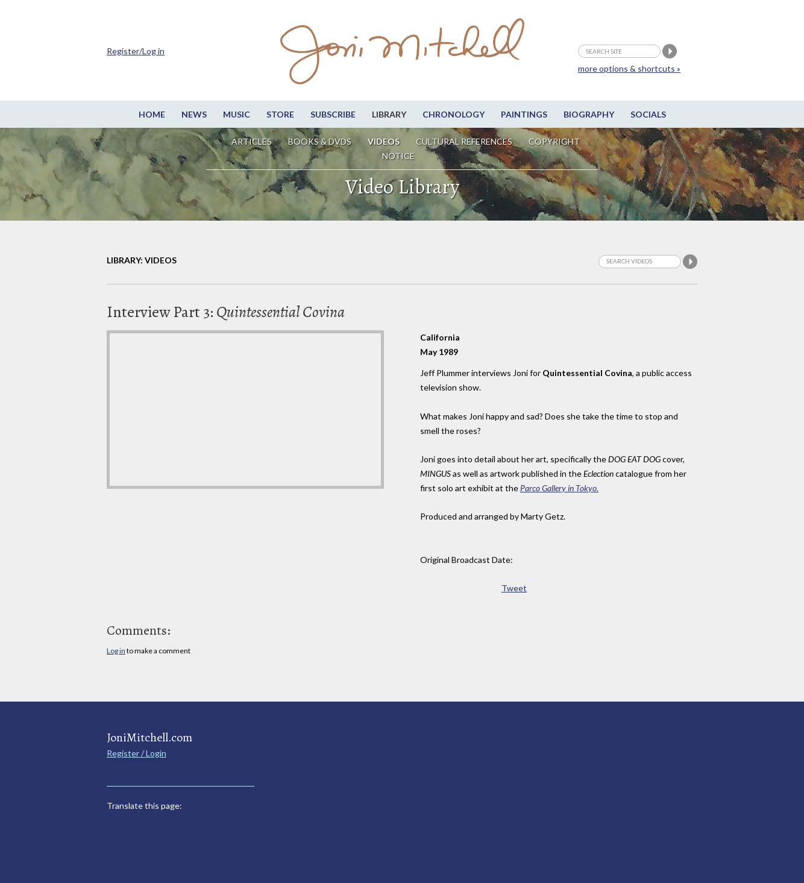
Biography (589, 114)
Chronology (453, 114)
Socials (648, 114)
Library (389, 114)
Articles (251, 141)
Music (236, 114)
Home (152, 114)
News (194, 114)
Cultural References (464, 141)
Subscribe (333, 114)
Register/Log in (136, 51)
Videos (384, 141)
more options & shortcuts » (629, 68)
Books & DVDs (319, 141)
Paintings (524, 114)
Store (280, 114)
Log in (116, 650)
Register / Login (136, 753)
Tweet (514, 588)
